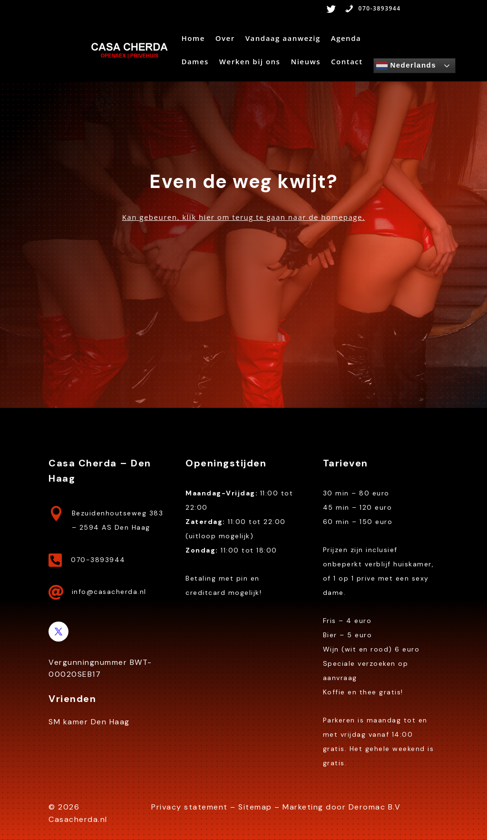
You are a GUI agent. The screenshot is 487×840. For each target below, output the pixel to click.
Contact (347, 62)
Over (225, 39)
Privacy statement (189, 807)
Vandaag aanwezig (283, 39)
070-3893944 (373, 9)
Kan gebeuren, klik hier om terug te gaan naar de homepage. (243, 217)
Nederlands (406, 65)
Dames (194, 62)
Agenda (346, 39)
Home (193, 39)
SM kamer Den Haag (89, 722)
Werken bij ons (250, 62)
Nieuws (306, 62)
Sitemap (255, 807)
